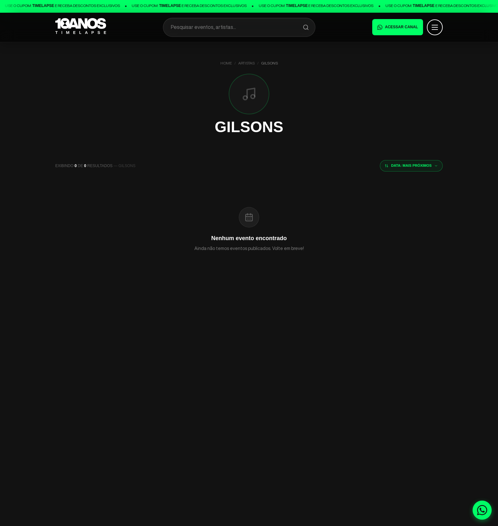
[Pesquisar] (306, 27)
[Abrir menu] (435, 27)
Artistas (246, 63)
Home (226, 63)
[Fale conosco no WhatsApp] (482, 510)
